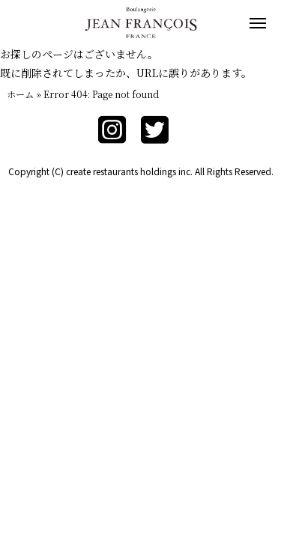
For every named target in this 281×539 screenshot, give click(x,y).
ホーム (20, 94)
